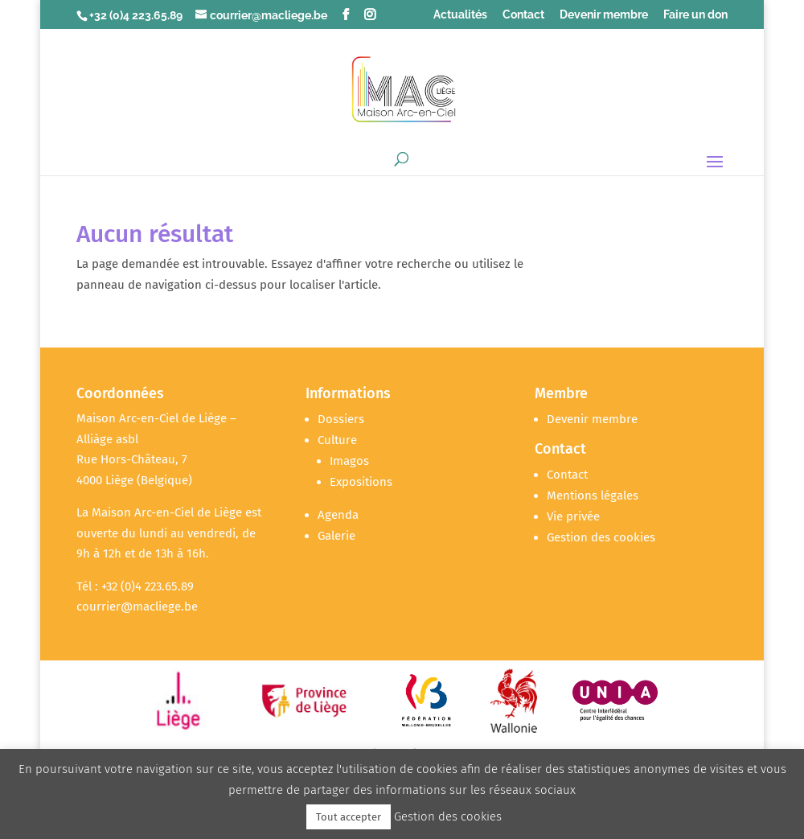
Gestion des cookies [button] (601, 537)
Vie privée (573, 516)
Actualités (460, 15)
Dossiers (341, 419)
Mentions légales (592, 495)
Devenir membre (604, 15)
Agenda (338, 515)
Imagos (349, 461)
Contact (523, 15)
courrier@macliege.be (137, 606)
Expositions (361, 482)
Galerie (336, 535)
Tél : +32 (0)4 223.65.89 (135, 586)
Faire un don (695, 15)
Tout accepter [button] (348, 817)
